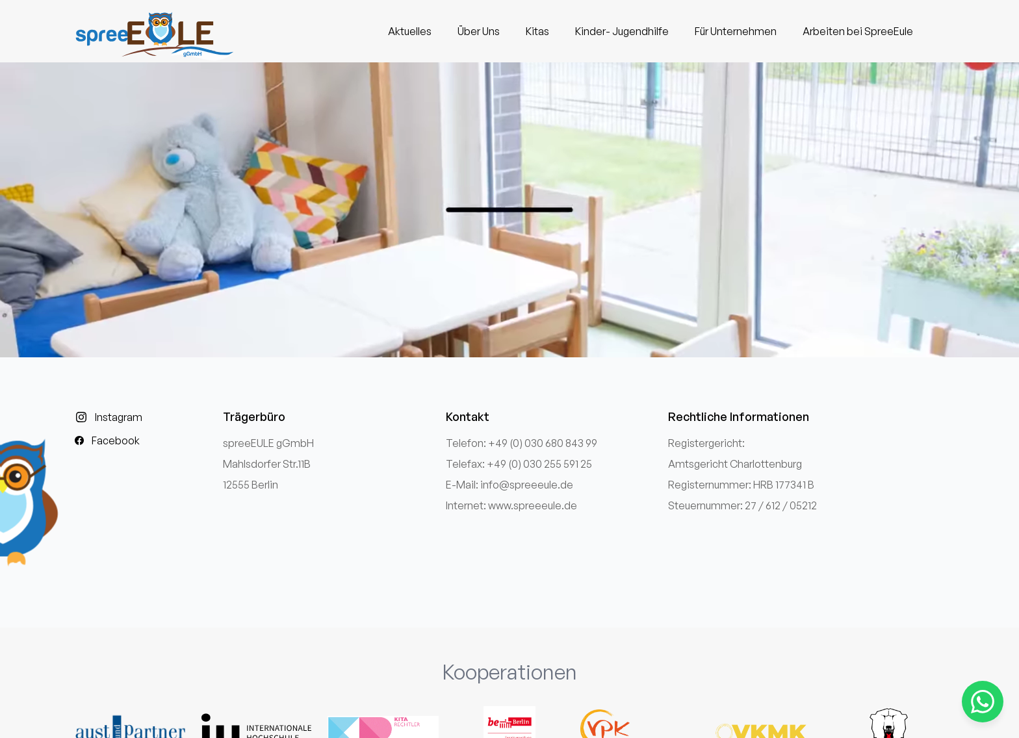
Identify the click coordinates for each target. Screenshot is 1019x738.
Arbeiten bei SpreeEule (858, 31)
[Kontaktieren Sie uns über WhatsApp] (982, 701)
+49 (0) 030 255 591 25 (539, 463)
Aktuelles (410, 31)
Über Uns (479, 31)
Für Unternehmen (736, 31)
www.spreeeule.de (532, 505)
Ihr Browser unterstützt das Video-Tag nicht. (509, 209)
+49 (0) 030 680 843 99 (542, 443)
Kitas (537, 31)
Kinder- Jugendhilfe (622, 31)
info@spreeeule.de (526, 484)
